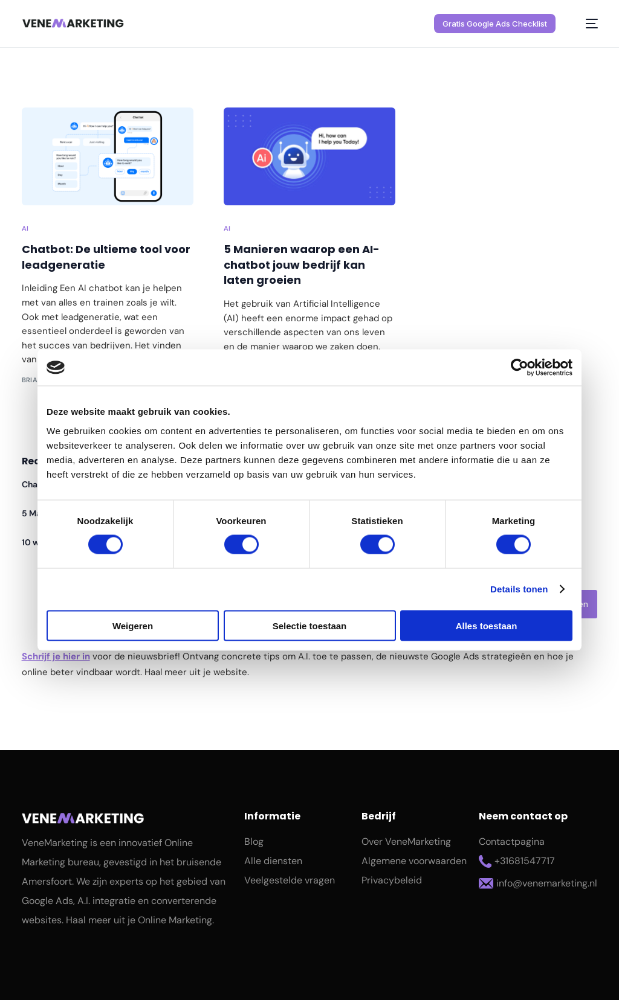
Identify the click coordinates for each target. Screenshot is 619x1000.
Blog (254, 841)
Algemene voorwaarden (414, 860)
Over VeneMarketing (406, 841)
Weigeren (132, 625)
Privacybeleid (391, 880)
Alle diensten (273, 860)
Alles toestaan (486, 625)
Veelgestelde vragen (289, 880)
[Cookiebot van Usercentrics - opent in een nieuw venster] (519, 368)
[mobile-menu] (585, 23)
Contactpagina (512, 841)
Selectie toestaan (310, 625)
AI (25, 228)
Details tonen (519, 589)
